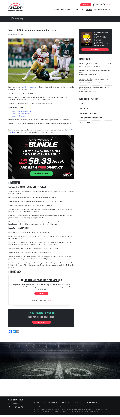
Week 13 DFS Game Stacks (20, 114)
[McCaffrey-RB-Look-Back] (41, 60)
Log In (49, 301)
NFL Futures (83, 113)
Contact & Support (13, 403)
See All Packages (85, 122)
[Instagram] (22, 407)
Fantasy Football (98, 117)
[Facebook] (9, 407)
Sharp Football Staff (86, 66)
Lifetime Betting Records (50, 402)
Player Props (93, 113)
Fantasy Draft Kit (85, 117)
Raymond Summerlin (86, 83)
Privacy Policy (65, 402)
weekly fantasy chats (29, 87)
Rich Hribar (14, 34)
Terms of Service (77, 402)
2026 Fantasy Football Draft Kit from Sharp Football (95, 64)
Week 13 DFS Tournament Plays (22, 111)
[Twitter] (16, 407)
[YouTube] (19, 407)
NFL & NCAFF (84, 108)
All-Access (83, 104)
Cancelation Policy (92, 402)
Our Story (36, 402)
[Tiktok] (13, 407)
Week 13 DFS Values (18, 116)
